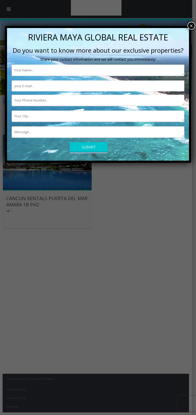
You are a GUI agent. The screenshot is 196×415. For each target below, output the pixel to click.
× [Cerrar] (191, 26)
